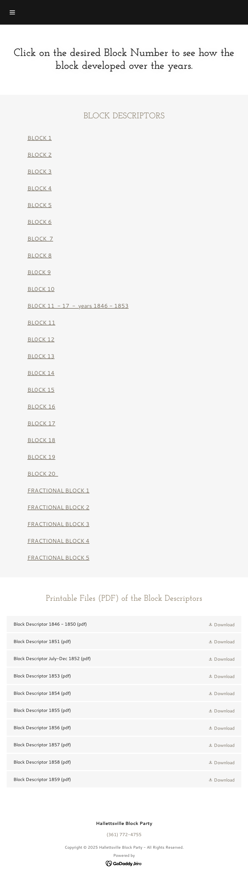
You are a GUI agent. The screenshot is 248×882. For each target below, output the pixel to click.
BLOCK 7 (40, 238)
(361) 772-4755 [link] (124, 834)
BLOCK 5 (39, 205)
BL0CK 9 (39, 272)
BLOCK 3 (39, 171)
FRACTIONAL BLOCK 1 (58, 490)
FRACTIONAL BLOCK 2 (58, 507)
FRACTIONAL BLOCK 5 (58, 557)
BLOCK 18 (41, 440)
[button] (12, 12)
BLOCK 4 (39, 188)
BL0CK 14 (41, 373)
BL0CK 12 (41, 339)
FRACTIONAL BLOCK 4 (58, 541)
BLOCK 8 (39, 255)
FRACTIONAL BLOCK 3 (58, 524)
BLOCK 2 (39, 154)
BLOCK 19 (41, 457)
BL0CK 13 (41, 356)
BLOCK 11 (41, 322)
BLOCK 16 (41, 406)
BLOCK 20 (42, 473)
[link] (124, 624)
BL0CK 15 (41, 389)
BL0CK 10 (41, 289)
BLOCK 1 (39, 138)
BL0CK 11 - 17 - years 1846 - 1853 (78, 305)
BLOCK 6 (39, 222)
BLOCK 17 (41, 423)
